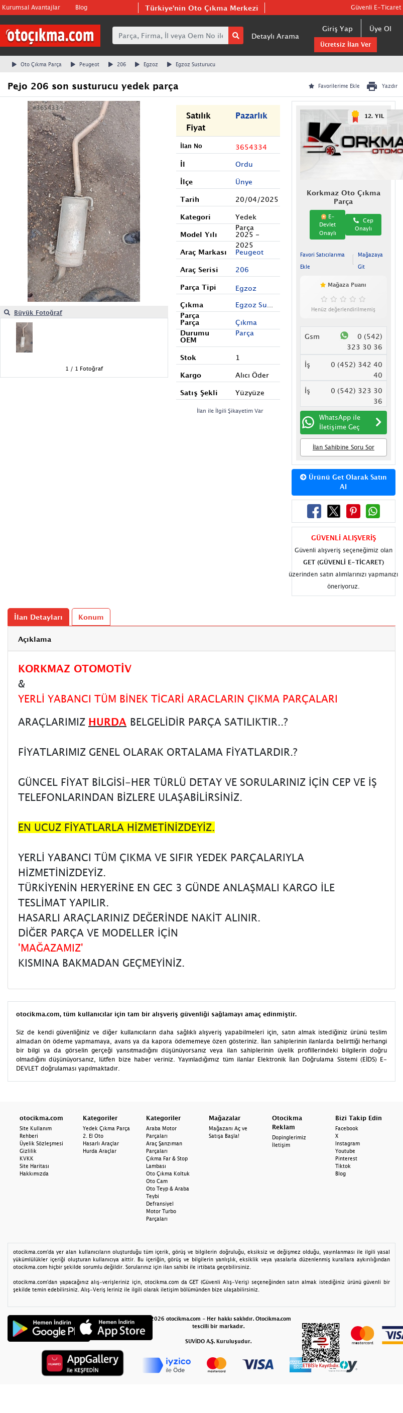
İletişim (281, 1145)
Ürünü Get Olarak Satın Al (343, 482)
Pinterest (346, 1158)
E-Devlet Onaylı (327, 224)
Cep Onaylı (363, 224)
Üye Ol (380, 28)
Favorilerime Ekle (334, 86)
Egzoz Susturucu (191, 64)
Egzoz (146, 64)
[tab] (201, 639)
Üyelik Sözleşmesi (41, 1143)
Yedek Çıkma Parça (106, 1128)
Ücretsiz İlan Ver (345, 44)
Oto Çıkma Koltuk (168, 1173)
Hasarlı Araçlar (101, 1143)
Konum (91, 617)
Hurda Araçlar (99, 1151)
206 (117, 64)
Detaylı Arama (275, 36)
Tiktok (343, 1166)
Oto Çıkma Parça (37, 64)
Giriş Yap (337, 28)
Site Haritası (34, 1166)
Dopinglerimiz (289, 1137)
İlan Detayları (38, 617)
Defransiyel (160, 1204)
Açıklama (34, 639)
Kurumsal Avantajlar (31, 7)
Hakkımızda (34, 1173)
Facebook (346, 1128)
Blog (81, 7)
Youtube (345, 1151)
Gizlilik (28, 1151)
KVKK (27, 1158)
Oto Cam (157, 1181)
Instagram (347, 1143)
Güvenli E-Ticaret (376, 7)
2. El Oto (93, 1136)
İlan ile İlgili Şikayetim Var (230, 410)
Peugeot (85, 64)
